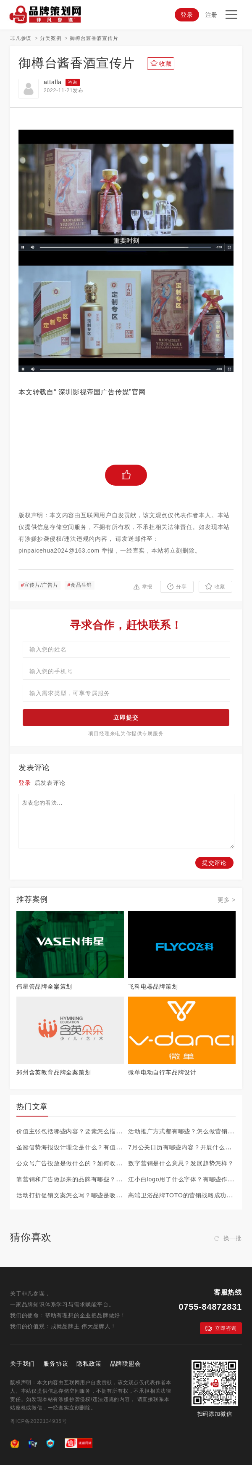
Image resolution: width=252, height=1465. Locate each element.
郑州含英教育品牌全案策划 (53, 1072)
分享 (177, 586)
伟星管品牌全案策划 (44, 986)
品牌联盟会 (125, 1363)
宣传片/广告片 (39, 585)
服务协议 (55, 1363)
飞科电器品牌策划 (153, 986)
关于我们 (22, 1363)
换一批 (228, 1238)
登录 (187, 14)
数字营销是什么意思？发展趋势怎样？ (181, 1163)
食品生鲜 (79, 585)
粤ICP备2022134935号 (38, 1421)
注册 (211, 14)
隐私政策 (88, 1363)
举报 (142, 587)
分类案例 (50, 38)
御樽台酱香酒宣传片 (94, 38)
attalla (53, 82)
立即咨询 (220, 1328)
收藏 (215, 586)
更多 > (227, 899)
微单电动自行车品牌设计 (162, 1072)
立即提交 (125, 717)
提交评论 (214, 862)
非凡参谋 (21, 38)
